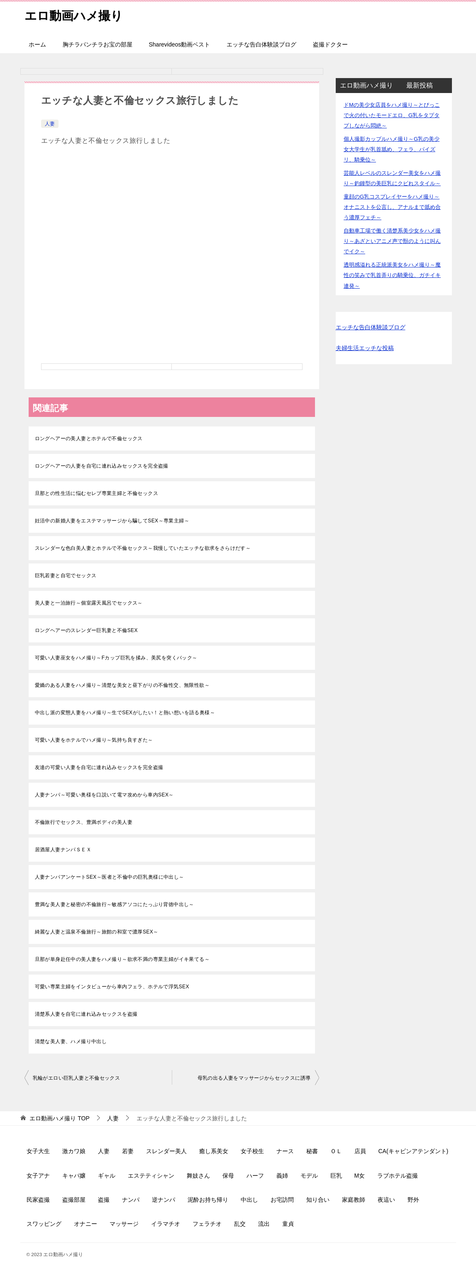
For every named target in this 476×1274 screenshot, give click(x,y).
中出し (249, 1199)
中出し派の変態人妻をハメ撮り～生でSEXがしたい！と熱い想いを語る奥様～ (125, 712)
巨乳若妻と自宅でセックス (66, 575)
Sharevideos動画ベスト (179, 44)
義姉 (282, 1175)
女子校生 (252, 1151)
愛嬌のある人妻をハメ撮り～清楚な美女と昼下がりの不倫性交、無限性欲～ (122, 685)
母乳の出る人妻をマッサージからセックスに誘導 (254, 1078)
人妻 (50, 124)
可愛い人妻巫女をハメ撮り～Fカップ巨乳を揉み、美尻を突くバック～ (116, 658)
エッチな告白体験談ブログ (261, 44)
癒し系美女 (213, 1151)
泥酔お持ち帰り (208, 1199)
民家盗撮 (38, 1199)
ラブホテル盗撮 (397, 1175)
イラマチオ (165, 1223)
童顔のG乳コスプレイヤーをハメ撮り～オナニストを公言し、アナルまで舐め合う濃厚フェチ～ (392, 207)
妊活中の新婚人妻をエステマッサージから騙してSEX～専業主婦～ (112, 521)
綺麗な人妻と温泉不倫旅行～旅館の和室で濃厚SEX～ (97, 932)
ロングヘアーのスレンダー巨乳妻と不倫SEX (86, 630)
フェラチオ (207, 1223)
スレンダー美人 (166, 1151)
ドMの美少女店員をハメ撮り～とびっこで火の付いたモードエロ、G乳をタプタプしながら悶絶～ (392, 115)
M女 (359, 1175)
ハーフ (255, 1175)
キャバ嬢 (73, 1175)
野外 (413, 1199)
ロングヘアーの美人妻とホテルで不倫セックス (89, 438)
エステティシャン (151, 1175)
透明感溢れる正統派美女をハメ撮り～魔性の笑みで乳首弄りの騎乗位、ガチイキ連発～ (392, 275)
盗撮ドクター (330, 44)
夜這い (386, 1199)
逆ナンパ (163, 1199)
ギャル (106, 1175)
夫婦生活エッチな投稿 (365, 348)
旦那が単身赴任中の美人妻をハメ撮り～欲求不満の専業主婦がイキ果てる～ (122, 959)
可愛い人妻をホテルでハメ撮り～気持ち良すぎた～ (94, 740)
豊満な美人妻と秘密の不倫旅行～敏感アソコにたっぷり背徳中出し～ (114, 904)
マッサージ (124, 1223)
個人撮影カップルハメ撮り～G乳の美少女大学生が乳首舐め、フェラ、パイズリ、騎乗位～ (391, 149)
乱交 (240, 1223)
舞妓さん (198, 1175)
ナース (285, 1151)
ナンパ (130, 1199)
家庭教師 (353, 1199)
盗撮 (104, 1199)
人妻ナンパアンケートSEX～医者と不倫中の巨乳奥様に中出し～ (109, 877)
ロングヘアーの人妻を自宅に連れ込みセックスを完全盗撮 (101, 466)
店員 (360, 1151)
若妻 (128, 1151)
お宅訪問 (282, 1199)
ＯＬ (336, 1151)
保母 (228, 1175)
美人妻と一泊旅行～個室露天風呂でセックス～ (89, 603)
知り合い (318, 1199)
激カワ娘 (73, 1151)
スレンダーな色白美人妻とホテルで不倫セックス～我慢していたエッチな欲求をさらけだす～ (143, 548)
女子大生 (38, 1151)
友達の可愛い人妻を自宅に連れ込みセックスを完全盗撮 (99, 767)
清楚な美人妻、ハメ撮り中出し (71, 1041)
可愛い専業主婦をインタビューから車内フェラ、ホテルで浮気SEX (112, 987)
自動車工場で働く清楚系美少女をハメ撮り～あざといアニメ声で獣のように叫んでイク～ (392, 241)
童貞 (288, 1223)
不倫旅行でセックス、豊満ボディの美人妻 (84, 822)
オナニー (85, 1223)
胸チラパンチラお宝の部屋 (97, 44)
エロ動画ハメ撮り (75, 14)
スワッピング (44, 1223)
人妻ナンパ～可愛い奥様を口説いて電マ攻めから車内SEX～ (104, 795)
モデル (309, 1175)
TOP (59, 1118)
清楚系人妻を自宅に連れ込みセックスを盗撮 (86, 1014)
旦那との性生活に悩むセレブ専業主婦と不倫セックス (97, 493)
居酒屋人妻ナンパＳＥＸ (63, 850)
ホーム (37, 44)
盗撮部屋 (73, 1199)
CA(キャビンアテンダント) (413, 1151)
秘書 (312, 1151)
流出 (264, 1223)
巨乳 (336, 1175)
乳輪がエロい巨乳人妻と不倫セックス (76, 1078)
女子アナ (38, 1175)
